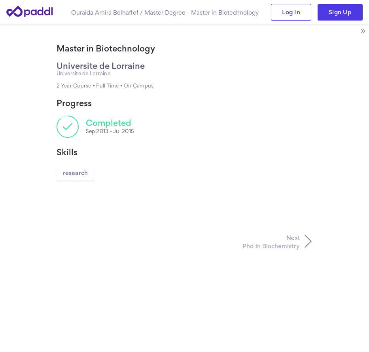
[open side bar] (362, 31)
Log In (291, 12)
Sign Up (340, 12)
